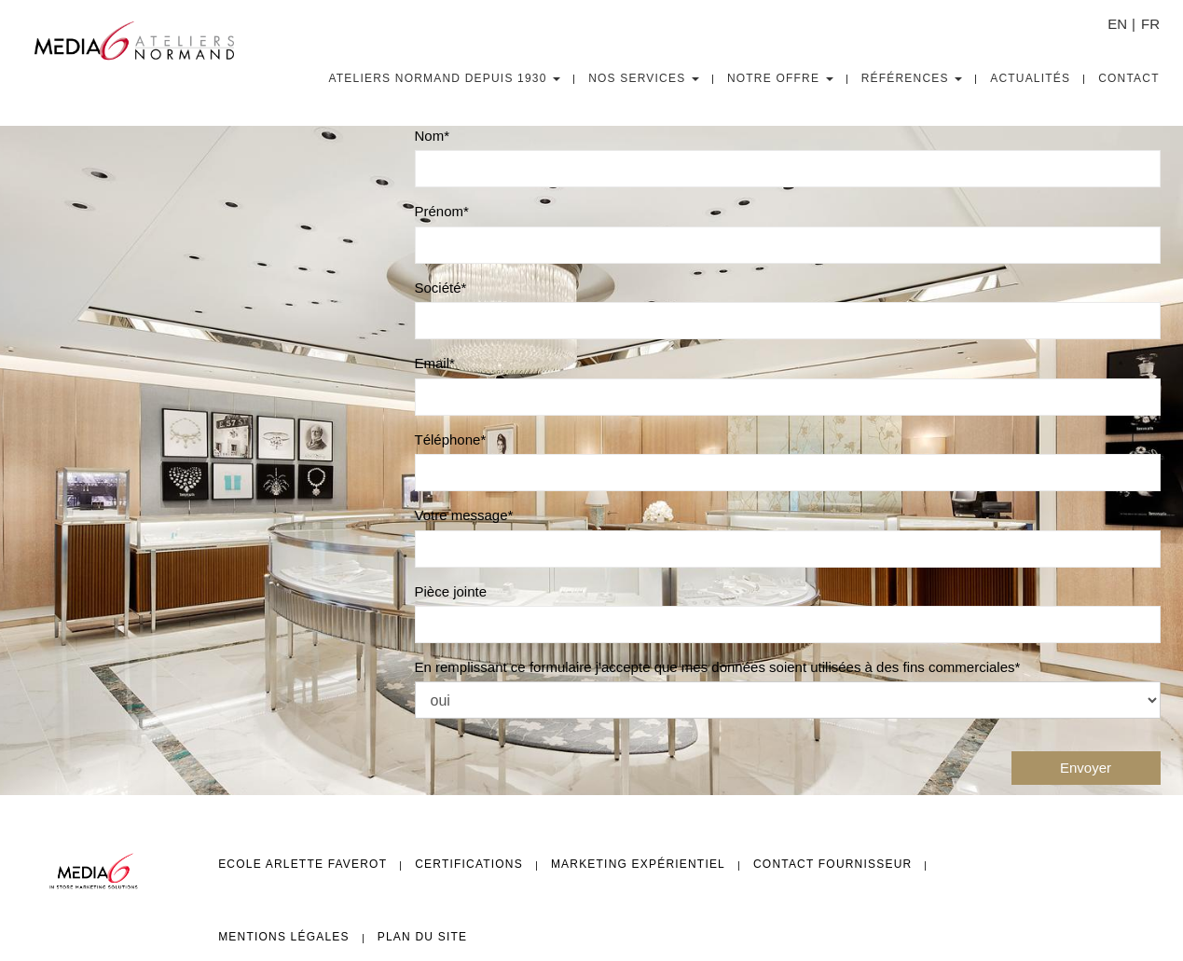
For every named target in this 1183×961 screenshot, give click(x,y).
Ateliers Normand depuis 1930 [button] (445, 78)
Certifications (469, 864)
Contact (1129, 78)
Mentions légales (284, 936)
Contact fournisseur (832, 864)
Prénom (439, 211)
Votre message (461, 515)
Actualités (1030, 78)
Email (432, 363)
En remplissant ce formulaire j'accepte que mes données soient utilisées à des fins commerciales (715, 667)
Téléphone (448, 439)
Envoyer (1085, 768)
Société (438, 287)
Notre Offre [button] (780, 78)
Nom (430, 136)
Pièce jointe (451, 591)
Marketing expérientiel (638, 864)
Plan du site (422, 936)
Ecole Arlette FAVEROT (302, 864)
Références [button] (912, 78)
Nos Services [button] (643, 78)
